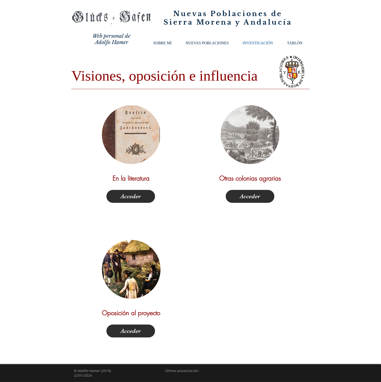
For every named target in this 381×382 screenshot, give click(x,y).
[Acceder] (130, 196)
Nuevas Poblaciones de (227, 13)
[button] (207, 43)
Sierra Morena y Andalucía (228, 22)
